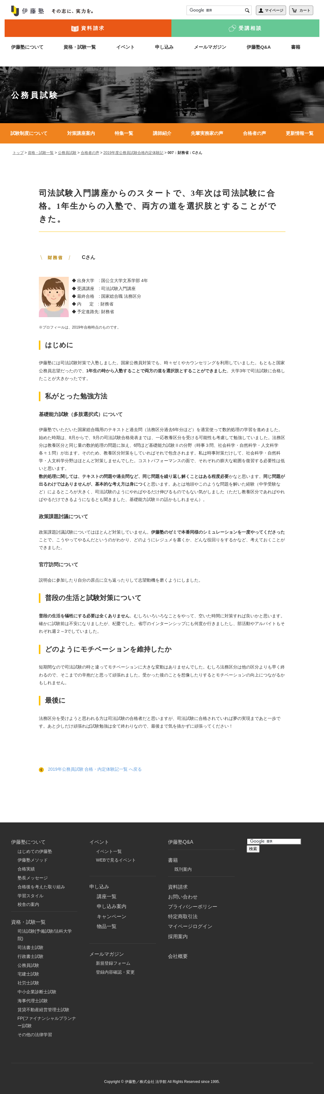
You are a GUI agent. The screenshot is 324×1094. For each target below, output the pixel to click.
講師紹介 (162, 133)
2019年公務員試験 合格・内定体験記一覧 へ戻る (90, 769)
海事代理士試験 (33, 1000)
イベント (125, 47)
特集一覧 (124, 133)
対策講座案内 (81, 133)
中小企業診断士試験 (37, 991)
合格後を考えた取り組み (41, 886)
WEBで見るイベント (116, 860)
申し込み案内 (111, 906)
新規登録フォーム (113, 963)
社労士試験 (28, 982)
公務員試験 (67, 153)
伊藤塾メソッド (33, 860)
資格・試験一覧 (80, 47)
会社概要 (178, 956)
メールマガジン (210, 47)
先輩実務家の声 (207, 133)
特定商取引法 (183, 916)
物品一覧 (107, 926)
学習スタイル (30, 895)
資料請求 (88, 28)
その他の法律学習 (35, 1034)
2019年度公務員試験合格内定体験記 (133, 153)
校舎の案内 (28, 904)
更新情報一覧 (300, 133)
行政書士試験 (30, 956)
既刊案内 (183, 869)
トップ (18, 153)
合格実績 (26, 868)
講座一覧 (107, 896)
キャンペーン (111, 916)
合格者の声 (254, 133)
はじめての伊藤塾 (35, 851)
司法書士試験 (30, 947)
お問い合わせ (183, 896)
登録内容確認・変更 (115, 972)
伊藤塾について (27, 47)
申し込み (164, 47)
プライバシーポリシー (192, 906)
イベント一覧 (109, 851)
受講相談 (245, 28)
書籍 (295, 47)
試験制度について (28, 133)
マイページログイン (190, 926)
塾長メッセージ (33, 877)
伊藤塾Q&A (259, 47)
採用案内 (178, 936)
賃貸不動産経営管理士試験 (43, 1009)
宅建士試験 (28, 973)
